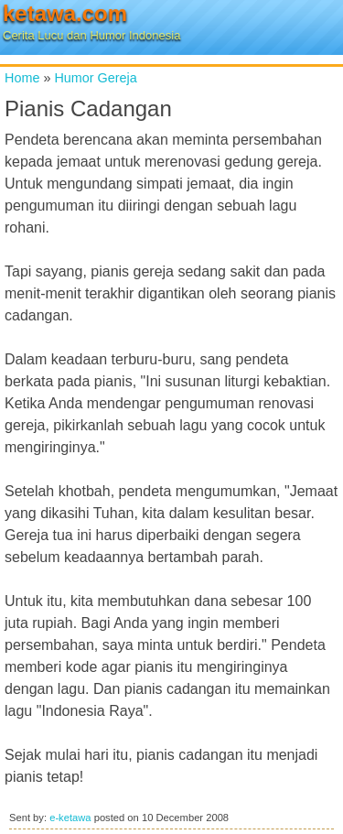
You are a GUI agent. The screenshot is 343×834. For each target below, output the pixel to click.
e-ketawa (70, 817)
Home (22, 77)
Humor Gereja (95, 77)
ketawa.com (65, 13)
